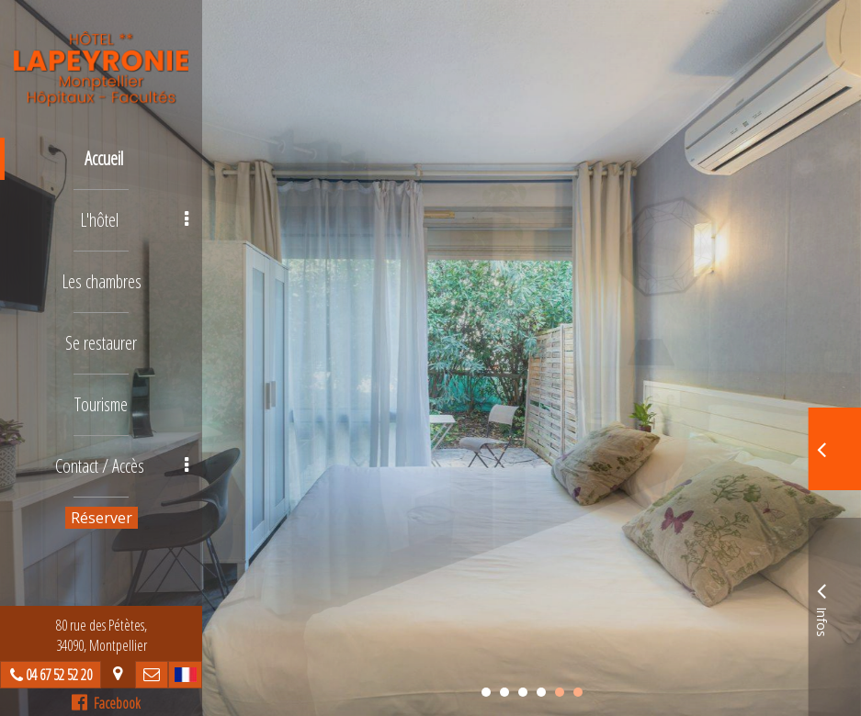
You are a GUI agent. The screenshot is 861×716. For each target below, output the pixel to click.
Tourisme (101, 404)
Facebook (106, 703)
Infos (821, 607)
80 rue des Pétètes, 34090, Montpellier (101, 635)
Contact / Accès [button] (122, 465)
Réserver (101, 518)
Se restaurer (101, 342)
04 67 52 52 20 (59, 675)
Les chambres (102, 281)
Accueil (104, 158)
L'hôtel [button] (134, 219)
